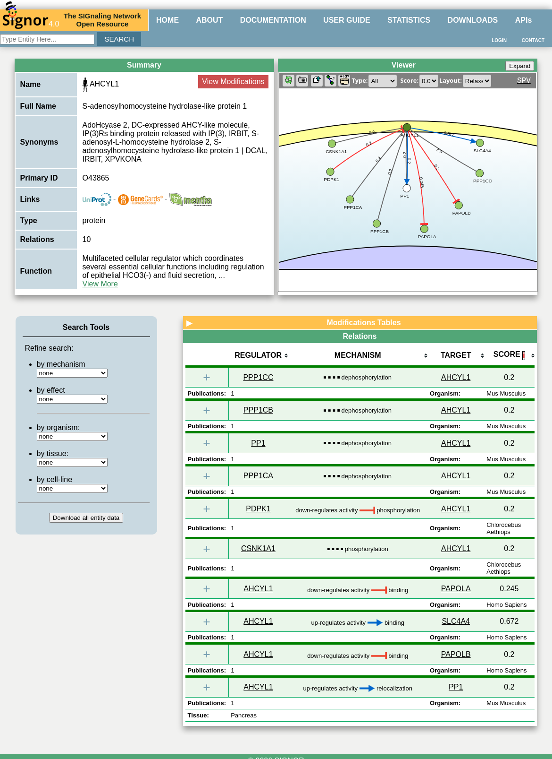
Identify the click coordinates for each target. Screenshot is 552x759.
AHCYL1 (455, 377)
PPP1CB (258, 410)
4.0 (30, 19)
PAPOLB (456, 654)
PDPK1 (258, 509)
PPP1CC (258, 377)
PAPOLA (456, 589)
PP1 (258, 443)
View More (100, 284)
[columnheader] (258, 356)
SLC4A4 (456, 621)
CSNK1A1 (258, 548)
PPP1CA (258, 476)
